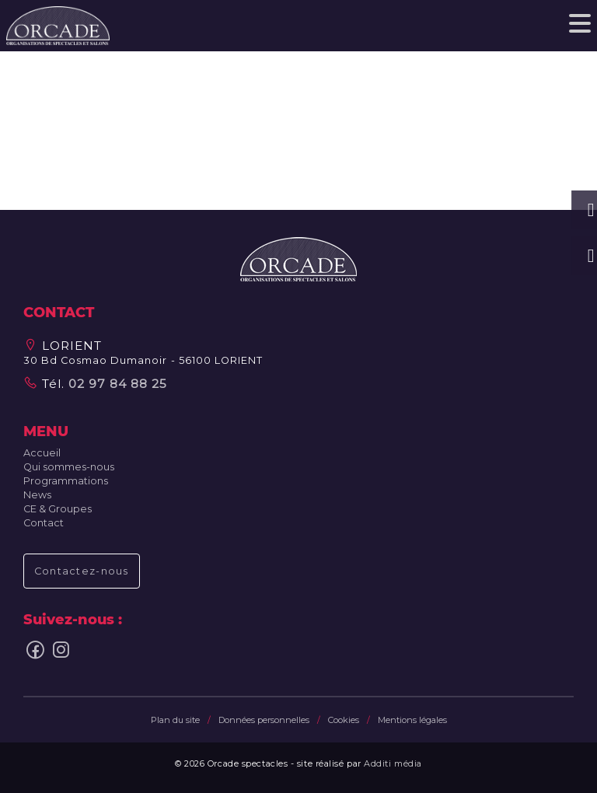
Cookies (343, 719)
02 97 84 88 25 (116, 383)
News (37, 495)
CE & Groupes (57, 509)
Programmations (65, 481)
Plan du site (175, 719)
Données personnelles (263, 719)
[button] (298, 258)
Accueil (42, 453)
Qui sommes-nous (68, 467)
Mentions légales (412, 719)
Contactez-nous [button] (81, 571)
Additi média (393, 763)
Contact (43, 523)
